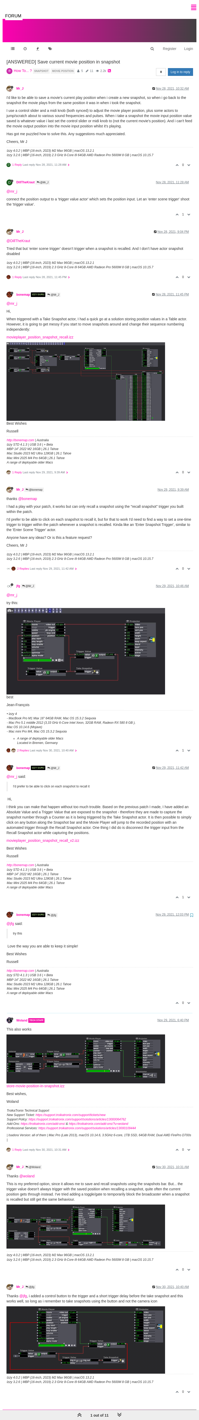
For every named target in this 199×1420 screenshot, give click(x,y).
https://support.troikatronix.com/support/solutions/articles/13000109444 (87, 1123)
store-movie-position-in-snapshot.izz (35, 1081)
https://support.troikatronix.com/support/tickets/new (70, 1110)
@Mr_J (42, 177)
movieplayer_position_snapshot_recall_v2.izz (42, 835)
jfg (18, 581)
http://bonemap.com (20, 435)
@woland (27, 1171)
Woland (21, 1015)
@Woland (33, 1162)
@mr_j (11, 186)
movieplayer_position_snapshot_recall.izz (39, 332)
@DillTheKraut (18, 236)
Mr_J (20, 83)
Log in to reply (180, 67)
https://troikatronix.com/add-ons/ (43, 1118)
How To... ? (23, 65)
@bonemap (34, 484)
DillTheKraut (25, 177)
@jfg (51, 910)
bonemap (23, 289)
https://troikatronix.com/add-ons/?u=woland (98, 1118)
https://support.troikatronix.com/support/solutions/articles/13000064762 (77, 1114)
